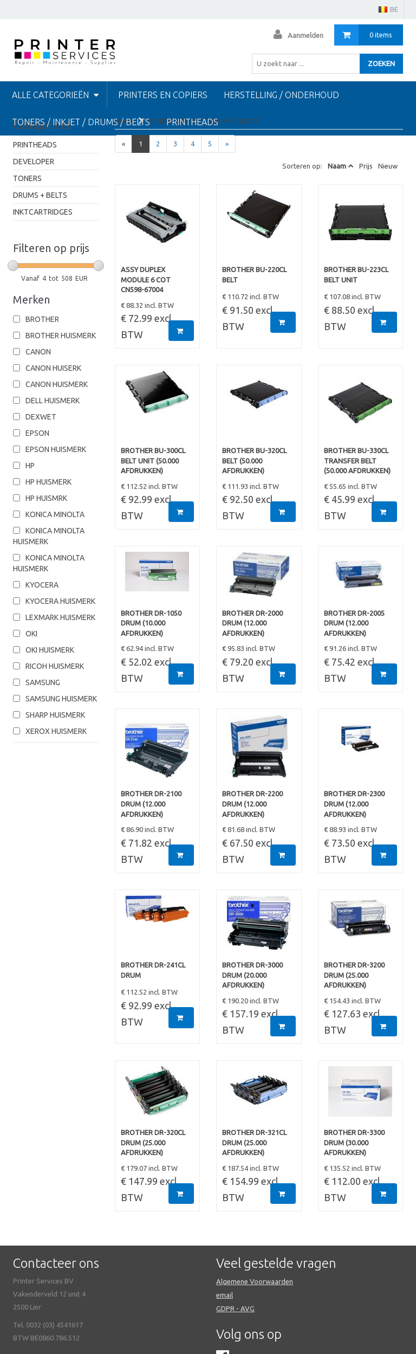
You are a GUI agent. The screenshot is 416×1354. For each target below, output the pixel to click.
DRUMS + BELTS (40, 195)
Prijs (366, 166)
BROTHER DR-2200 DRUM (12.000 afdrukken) (252, 803)
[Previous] (123, 144)
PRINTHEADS (35, 144)
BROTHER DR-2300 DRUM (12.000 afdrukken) (354, 803)
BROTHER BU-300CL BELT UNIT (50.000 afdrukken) (153, 460)
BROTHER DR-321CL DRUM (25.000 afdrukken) (254, 1142)
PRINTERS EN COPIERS (162, 95)
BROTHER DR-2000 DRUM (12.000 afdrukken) (252, 623)
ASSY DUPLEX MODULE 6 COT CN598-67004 (146, 279)
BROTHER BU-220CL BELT (254, 274)
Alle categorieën (55, 95)
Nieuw (388, 166)
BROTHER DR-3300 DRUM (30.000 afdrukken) (354, 1142)
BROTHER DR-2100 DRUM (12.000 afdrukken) (151, 803)
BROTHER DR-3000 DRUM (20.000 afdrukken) (252, 975)
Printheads (192, 122)
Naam (337, 166)
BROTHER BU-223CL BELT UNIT (356, 274)
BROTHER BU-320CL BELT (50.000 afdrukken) (254, 460)
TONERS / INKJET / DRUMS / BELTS (81, 122)
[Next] (227, 144)
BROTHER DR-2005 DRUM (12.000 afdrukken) (354, 623)
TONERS (27, 178)
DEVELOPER (33, 161)
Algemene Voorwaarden (254, 1281)
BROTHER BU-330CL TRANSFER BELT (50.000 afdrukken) (357, 460)
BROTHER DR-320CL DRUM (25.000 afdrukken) (153, 1142)
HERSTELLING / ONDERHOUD (281, 95)
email (224, 1295)
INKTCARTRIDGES (43, 212)
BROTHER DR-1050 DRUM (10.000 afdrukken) (151, 623)
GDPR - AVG (235, 1308)
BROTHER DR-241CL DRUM (153, 970)
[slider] (13, 265)
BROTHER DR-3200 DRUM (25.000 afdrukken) (354, 975)
